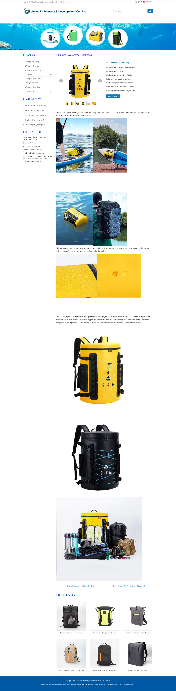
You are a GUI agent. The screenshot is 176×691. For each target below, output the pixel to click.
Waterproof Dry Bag (32, 62)
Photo (79, 21)
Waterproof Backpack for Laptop (104, 670)
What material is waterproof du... (36, 115)
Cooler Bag (29, 74)
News (68, 21)
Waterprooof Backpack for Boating (138, 633)
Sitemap (107, 681)
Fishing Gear (29, 91)
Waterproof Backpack (32, 66)
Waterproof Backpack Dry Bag (83, 586)
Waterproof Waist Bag (33, 79)
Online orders (113, 96)
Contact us (108, 21)
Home (28, 21)
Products (55, 21)
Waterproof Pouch (31, 83)
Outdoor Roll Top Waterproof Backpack (131, 586)
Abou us (41, 21)
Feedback (93, 21)
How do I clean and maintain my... (37, 106)
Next (100, 81)
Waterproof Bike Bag (32, 87)
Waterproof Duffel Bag (33, 70)
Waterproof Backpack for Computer (71, 670)
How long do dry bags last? (34, 120)
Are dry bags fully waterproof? (35, 125)
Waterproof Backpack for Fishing (71, 633)
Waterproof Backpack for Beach (104, 633)
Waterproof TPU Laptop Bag (138, 670)
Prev (61, 81)
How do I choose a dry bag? (34, 110)
